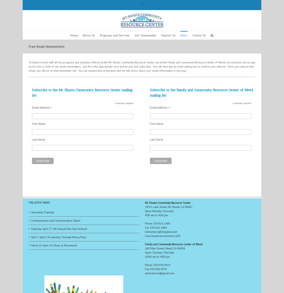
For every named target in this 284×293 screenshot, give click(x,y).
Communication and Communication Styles (55, 220)
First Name (38, 123)
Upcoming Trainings (42, 212)
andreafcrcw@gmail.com (159, 273)
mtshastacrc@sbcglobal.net (161, 232)
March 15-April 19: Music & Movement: (54, 245)
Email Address (42, 108)
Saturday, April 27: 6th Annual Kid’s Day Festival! (59, 229)
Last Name (38, 139)
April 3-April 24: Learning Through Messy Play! (58, 237)
